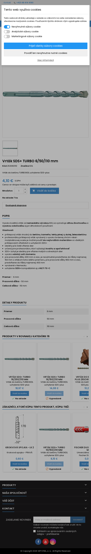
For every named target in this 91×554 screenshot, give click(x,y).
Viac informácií (45, 60)
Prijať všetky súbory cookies (46, 46)
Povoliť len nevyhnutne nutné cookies (45, 53)
